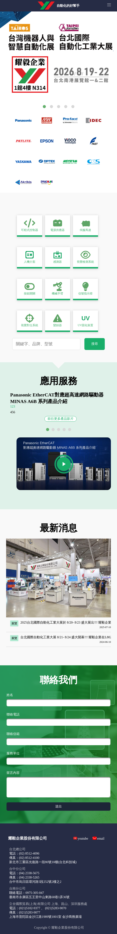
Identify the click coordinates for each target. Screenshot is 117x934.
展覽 (14, 623)
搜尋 (94, 343)
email (100, 838)
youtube (83, 838)
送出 (58, 806)
